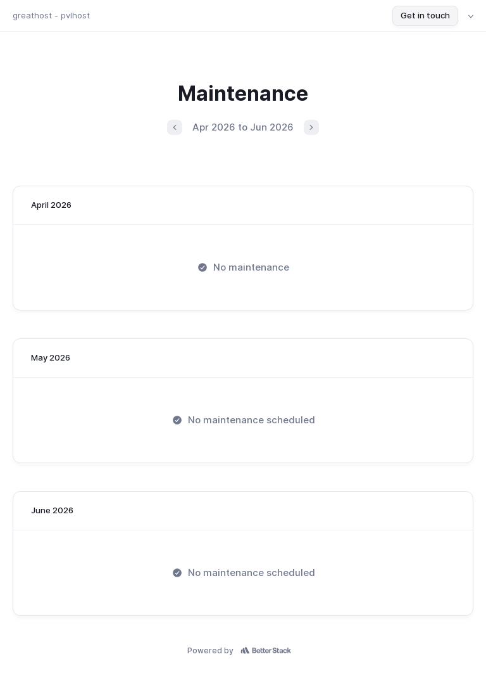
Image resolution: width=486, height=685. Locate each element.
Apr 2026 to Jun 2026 (243, 127)
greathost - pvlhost (51, 15)
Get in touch (425, 15)
